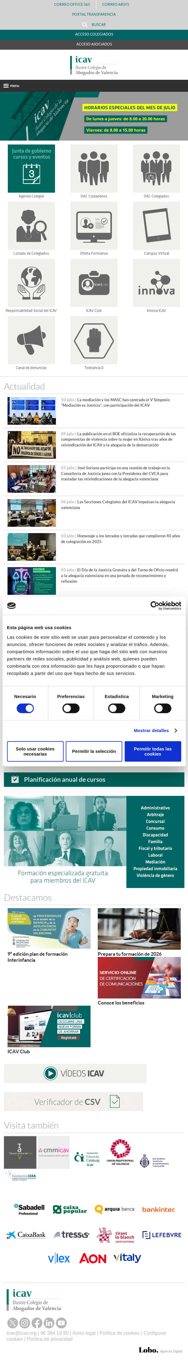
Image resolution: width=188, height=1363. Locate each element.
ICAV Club (94, 311)
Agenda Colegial (31, 196)
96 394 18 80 (54, 1333)
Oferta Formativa (94, 253)
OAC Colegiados (156, 196)
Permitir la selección (94, 751)
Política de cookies (120, 1333)
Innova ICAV (156, 311)
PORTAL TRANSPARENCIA (94, 14)
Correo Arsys (118, 4)
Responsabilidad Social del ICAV (31, 311)
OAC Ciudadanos (94, 196)
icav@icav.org (22, 1333)
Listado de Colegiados (31, 253)
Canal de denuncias (31, 368)
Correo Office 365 (72, 4)
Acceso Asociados (94, 44)
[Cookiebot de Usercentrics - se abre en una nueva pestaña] (154, 605)
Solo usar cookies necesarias (35, 751)
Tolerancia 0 (94, 368)
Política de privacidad (49, 1339)
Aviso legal (84, 1333)
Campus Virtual (156, 253)
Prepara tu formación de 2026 (130, 954)
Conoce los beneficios (121, 1002)
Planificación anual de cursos (64, 779)
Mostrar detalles (151, 730)
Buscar (94, 24)
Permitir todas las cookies (153, 751)
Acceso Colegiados (94, 34)
